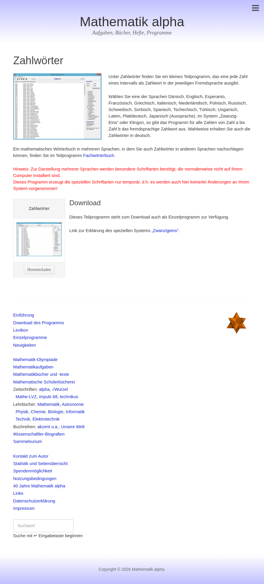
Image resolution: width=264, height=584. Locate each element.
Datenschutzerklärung (34, 501)
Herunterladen (39, 269)
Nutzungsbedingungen (35, 478)
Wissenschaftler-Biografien (38, 434)
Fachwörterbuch (98, 155)
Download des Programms (38, 322)
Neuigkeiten (24, 345)
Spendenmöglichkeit (32, 471)
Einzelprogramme (30, 337)
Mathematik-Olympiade (35, 359)
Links (18, 493)
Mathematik (48, 404)
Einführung (23, 315)
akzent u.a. (48, 426)
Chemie (38, 411)
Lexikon (20, 330)
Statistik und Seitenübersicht (40, 463)
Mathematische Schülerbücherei (44, 382)
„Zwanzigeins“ (165, 230)
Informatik (75, 411)
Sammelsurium (27, 441)
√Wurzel (60, 389)
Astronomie (73, 404)
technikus (69, 396)
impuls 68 (48, 396)
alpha (44, 389)
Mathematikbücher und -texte (41, 374)
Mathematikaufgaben (33, 367)
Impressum (23, 508)
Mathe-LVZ (25, 396)
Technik (21, 419)
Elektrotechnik (46, 419)
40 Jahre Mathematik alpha (39, 486)
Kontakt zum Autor (31, 456)
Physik (20, 411)
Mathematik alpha (132, 21)
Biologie (55, 411)
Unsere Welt (72, 426)
